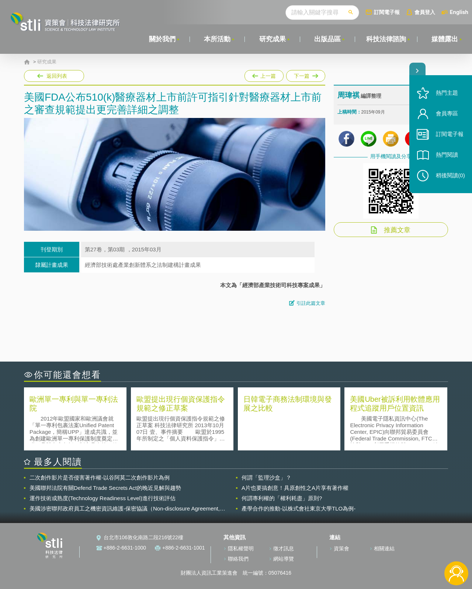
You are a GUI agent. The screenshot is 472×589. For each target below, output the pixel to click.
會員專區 (447, 114)
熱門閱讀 (447, 155)
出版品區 (327, 39)
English (459, 12)
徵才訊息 (283, 548)
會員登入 (424, 12)
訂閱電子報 (387, 12)
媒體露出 (444, 39)
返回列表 (56, 76)
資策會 (341, 548)
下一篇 (305, 74)
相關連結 (384, 548)
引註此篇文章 (310, 303)
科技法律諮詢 (386, 39)
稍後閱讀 (450, 175)
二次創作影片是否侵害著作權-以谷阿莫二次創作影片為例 (100, 477)
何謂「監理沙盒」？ (266, 477)
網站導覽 (283, 559)
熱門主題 (447, 93)
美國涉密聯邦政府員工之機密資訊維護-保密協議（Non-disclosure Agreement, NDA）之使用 (125, 508)
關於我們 (162, 39)
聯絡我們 (238, 559)
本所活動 (217, 39)
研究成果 (272, 39)
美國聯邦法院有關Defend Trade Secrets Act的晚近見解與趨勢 (105, 488)
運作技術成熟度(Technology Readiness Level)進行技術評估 (103, 498)
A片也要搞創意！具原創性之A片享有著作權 (295, 488)
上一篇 (264, 74)
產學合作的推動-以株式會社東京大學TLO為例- (298, 508)
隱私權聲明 (241, 548)
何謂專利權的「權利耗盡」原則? (282, 498)
